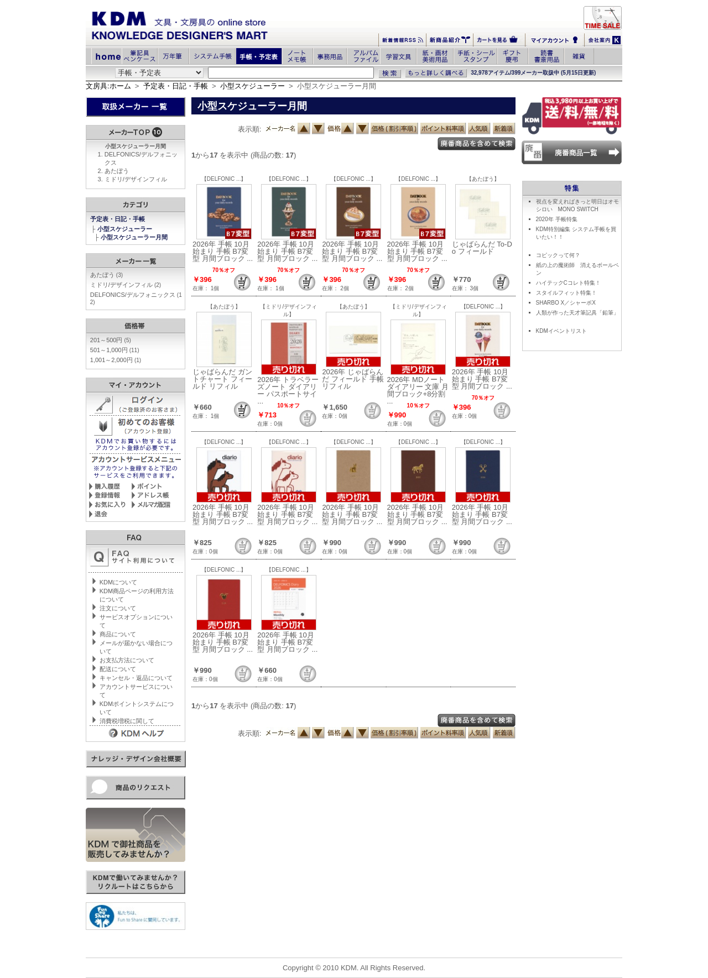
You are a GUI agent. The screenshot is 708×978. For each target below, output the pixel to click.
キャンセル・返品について (136, 677)
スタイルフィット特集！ (566, 293)
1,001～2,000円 (115, 360)
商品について (118, 634)
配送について (118, 669)
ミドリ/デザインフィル (136, 179)
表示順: (250, 129)
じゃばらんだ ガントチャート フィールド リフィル (222, 379)
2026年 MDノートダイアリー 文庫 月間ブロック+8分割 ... (418, 390)
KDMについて (118, 582)
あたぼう (117, 171)
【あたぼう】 (482, 179)
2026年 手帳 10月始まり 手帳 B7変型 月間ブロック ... (222, 251)
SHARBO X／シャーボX (566, 303)
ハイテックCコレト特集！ (568, 283)
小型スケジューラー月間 (135, 237)
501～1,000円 (114, 350)
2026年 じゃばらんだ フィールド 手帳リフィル (352, 379)
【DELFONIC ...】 (224, 179)
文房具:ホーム (108, 86)
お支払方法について (127, 660)
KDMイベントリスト (561, 331)
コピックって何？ (558, 255)
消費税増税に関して (127, 721)
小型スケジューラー (252, 86)
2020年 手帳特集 (556, 219)
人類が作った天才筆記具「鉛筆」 (577, 313)
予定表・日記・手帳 (175, 86)
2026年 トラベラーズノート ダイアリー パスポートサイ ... (288, 390)
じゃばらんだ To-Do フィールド (482, 247)
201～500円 (110, 340)
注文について (118, 608)
